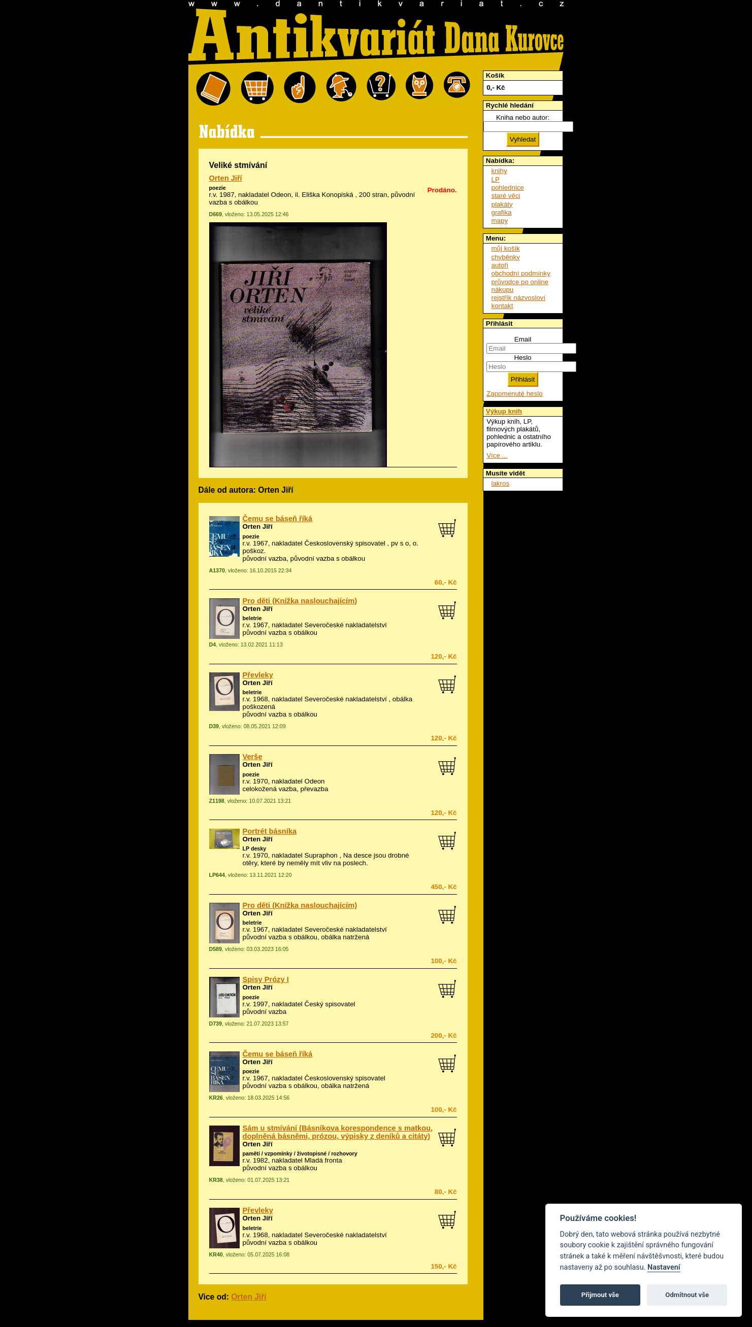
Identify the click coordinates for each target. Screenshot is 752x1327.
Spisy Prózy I (266, 979)
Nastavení (663, 1267)
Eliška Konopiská (327, 194)
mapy (500, 220)
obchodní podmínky (521, 273)
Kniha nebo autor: (522, 117)
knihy (499, 171)
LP (496, 179)
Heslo (522, 357)
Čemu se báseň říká (278, 519)
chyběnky (506, 257)
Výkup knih (504, 411)
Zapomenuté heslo (514, 393)
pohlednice (508, 187)
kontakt (502, 306)
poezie (217, 188)
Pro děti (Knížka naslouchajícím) (300, 601)
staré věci (506, 195)
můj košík (506, 248)
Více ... (496, 455)
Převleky (258, 675)
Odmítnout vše (687, 1295)
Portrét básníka (270, 831)
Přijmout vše (600, 1295)
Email (522, 339)
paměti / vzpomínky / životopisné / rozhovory (300, 1153)
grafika (502, 212)
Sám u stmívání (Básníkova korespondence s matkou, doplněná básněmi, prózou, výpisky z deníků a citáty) (338, 1132)
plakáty (502, 204)
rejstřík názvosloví (519, 297)
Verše (253, 757)
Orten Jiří (225, 178)
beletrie (252, 618)
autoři (500, 265)
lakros (501, 483)
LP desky (255, 848)
